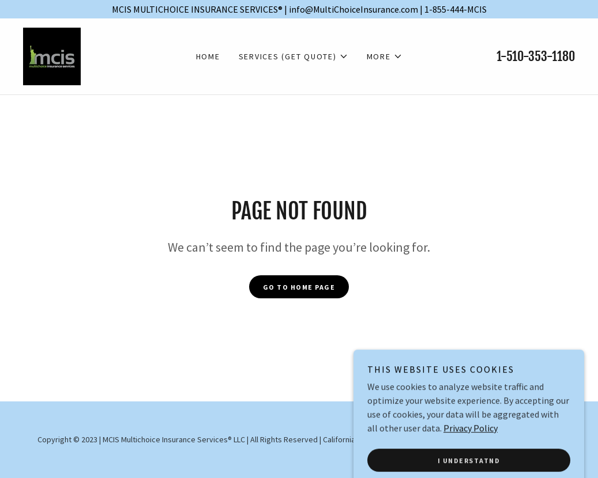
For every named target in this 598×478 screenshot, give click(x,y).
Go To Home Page (299, 287)
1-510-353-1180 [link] (536, 56)
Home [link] (208, 56)
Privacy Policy (470, 465)
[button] (293, 56)
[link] (52, 55)
